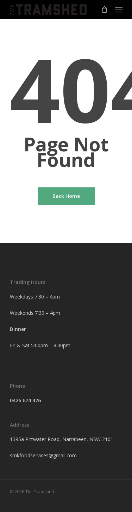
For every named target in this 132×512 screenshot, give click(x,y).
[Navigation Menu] (118, 9)
